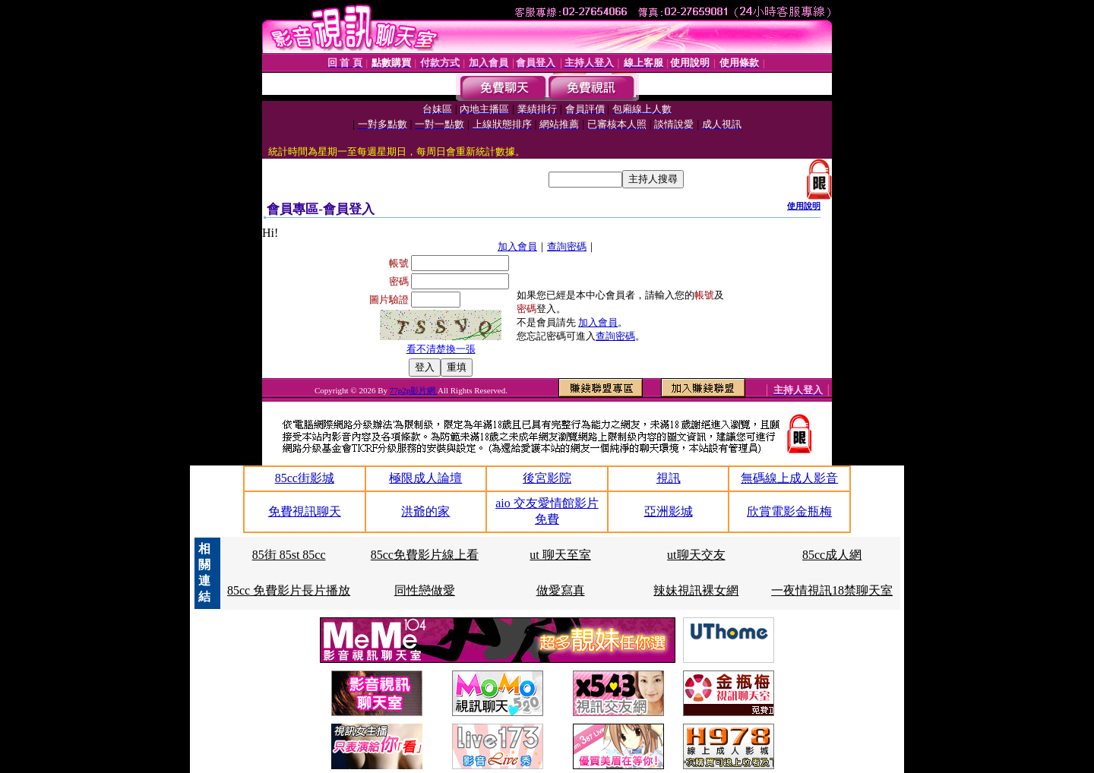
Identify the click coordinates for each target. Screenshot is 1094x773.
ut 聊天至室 (560, 554)
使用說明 (803, 205)
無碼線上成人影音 (789, 478)
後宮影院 (547, 478)
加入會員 (517, 246)
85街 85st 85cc (289, 554)
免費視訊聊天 (304, 511)
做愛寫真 (560, 590)
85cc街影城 (304, 478)
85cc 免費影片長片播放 (288, 590)
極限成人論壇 (425, 478)
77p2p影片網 (414, 390)
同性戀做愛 (424, 590)
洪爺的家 (425, 511)
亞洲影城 (668, 511)
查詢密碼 (567, 246)
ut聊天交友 (696, 554)
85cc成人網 (832, 554)
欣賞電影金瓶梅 (789, 511)
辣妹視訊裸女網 (695, 590)
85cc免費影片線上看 (425, 554)
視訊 (668, 478)
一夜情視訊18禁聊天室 (832, 590)
